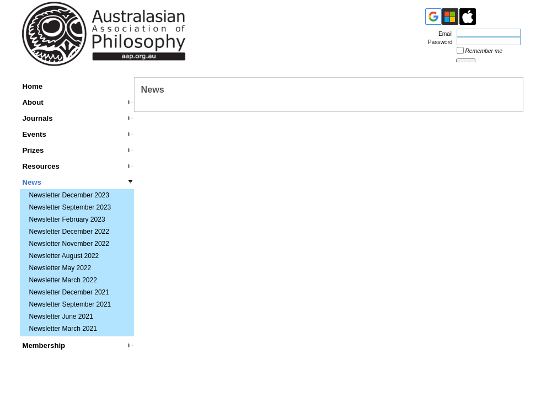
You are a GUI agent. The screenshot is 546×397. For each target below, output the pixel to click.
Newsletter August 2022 (64, 256)
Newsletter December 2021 (69, 292)
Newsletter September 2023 (70, 207)
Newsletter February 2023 (67, 219)
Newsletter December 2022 (69, 231)
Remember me (483, 51)
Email (443, 34)
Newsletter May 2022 (60, 268)
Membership (44, 345)
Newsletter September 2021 (70, 304)
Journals (38, 118)
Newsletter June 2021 (61, 316)
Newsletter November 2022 (69, 244)
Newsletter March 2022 (63, 280)
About (33, 102)
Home (33, 86)
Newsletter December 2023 (69, 195)
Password (438, 42)
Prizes (33, 150)
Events (34, 134)
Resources (41, 166)
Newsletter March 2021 (63, 328)
